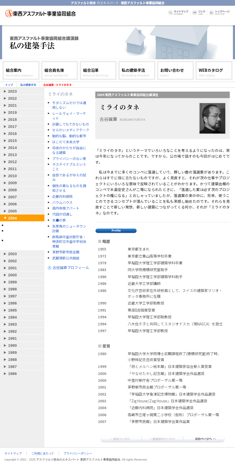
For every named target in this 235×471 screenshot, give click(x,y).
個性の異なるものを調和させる (69, 188)
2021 (12, 105)
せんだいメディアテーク (70, 130)
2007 (12, 197)
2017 (12, 126)
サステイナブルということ (69, 166)
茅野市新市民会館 (65, 252)
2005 (12, 211)
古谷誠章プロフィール (70, 267)
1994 (12, 317)
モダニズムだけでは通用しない (69, 105)
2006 (12, 204)
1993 (12, 324)
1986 (12, 373)
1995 (12, 310)
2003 (12, 254)
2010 (12, 176)
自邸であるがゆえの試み (69, 177)
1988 (12, 359)
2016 (12, 133)
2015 (12, 140)
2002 (12, 261)
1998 (12, 289)
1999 (12, 282)
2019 (12, 112)
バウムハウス (62, 202)
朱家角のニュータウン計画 (69, 228)
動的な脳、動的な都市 (69, 136)
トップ (9, 85)
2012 (12, 161)
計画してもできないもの (70, 124)
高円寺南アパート (65, 208)
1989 (12, 352)
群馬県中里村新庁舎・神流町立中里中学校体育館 (69, 242)
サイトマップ (13, 453)
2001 (12, 268)
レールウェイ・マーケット (69, 116)
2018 (12, 119)
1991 (12, 338)
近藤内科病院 (62, 196)
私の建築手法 (28, 85)
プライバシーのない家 (69, 158)
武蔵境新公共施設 (65, 258)
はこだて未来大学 (65, 142)
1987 (12, 366)
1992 (12, 331)
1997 (12, 296)
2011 (12, 168)
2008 (12, 190)
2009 (12, 183)
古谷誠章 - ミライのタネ (23, 225)
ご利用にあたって (42, 453)
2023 (12, 91)
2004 (12, 218)
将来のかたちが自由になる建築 (69, 150)
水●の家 (59, 220)
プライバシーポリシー (77, 453)
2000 (12, 275)
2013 (12, 154)
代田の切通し (62, 214)
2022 (12, 98)
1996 (12, 303)
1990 (12, 345)
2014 (12, 147)
